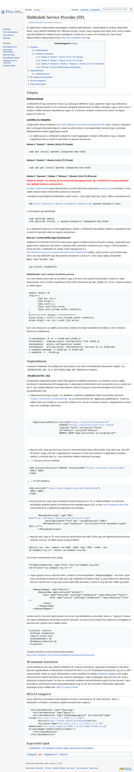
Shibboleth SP (50, 752)
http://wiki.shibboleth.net (73, 38)
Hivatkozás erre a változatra (10, 62)
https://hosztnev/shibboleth (48, 397)
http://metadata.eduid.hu (115, 503)
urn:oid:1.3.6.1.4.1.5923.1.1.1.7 (79, 721)
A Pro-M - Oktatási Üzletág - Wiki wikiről (60, 766)
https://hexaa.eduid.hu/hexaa (65, 719)
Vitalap (37, 10)
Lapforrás (84, 10)
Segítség (6, 38)
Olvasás (74, 10)
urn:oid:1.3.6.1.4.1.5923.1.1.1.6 (59, 716)
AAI (40, 752)
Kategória (32, 752)
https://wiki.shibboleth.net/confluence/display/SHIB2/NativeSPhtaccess (59, 653)
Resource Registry (107, 672)
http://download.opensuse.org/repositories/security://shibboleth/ (56, 252)
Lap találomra (8, 35)
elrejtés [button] (74, 43)
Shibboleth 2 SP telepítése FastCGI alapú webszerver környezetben (61, 746)
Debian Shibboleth (37, 188)
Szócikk (28, 10)
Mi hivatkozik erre (10, 47)
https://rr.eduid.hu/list (66, 685)
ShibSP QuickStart (36, 22)
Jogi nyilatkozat (82, 766)
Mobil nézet (93, 766)
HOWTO (64, 752)
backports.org (105, 188)
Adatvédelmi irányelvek (34, 766)
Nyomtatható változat (11, 58)
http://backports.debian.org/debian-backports (62, 203)
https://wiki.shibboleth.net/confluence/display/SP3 (79, 124)
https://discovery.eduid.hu (103, 466)
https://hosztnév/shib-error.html (91, 423)
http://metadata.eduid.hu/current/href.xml (61, 516)
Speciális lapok (9, 55)
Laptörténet (95, 10)
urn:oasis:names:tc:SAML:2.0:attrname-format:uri (73, 724)
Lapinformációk (9, 66)
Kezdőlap (6, 29)
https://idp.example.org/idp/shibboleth (72, 486)
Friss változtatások (10, 32)
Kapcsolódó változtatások (8, 51)
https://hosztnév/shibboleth (89, 421)
